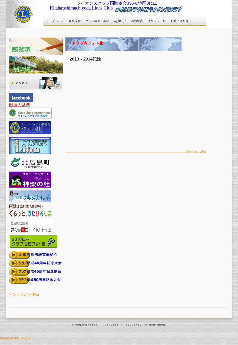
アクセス (36, 83)
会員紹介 (120, 21)
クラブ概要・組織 (97, 21)
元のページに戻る (136, 151)
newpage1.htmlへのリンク (15, 337)
